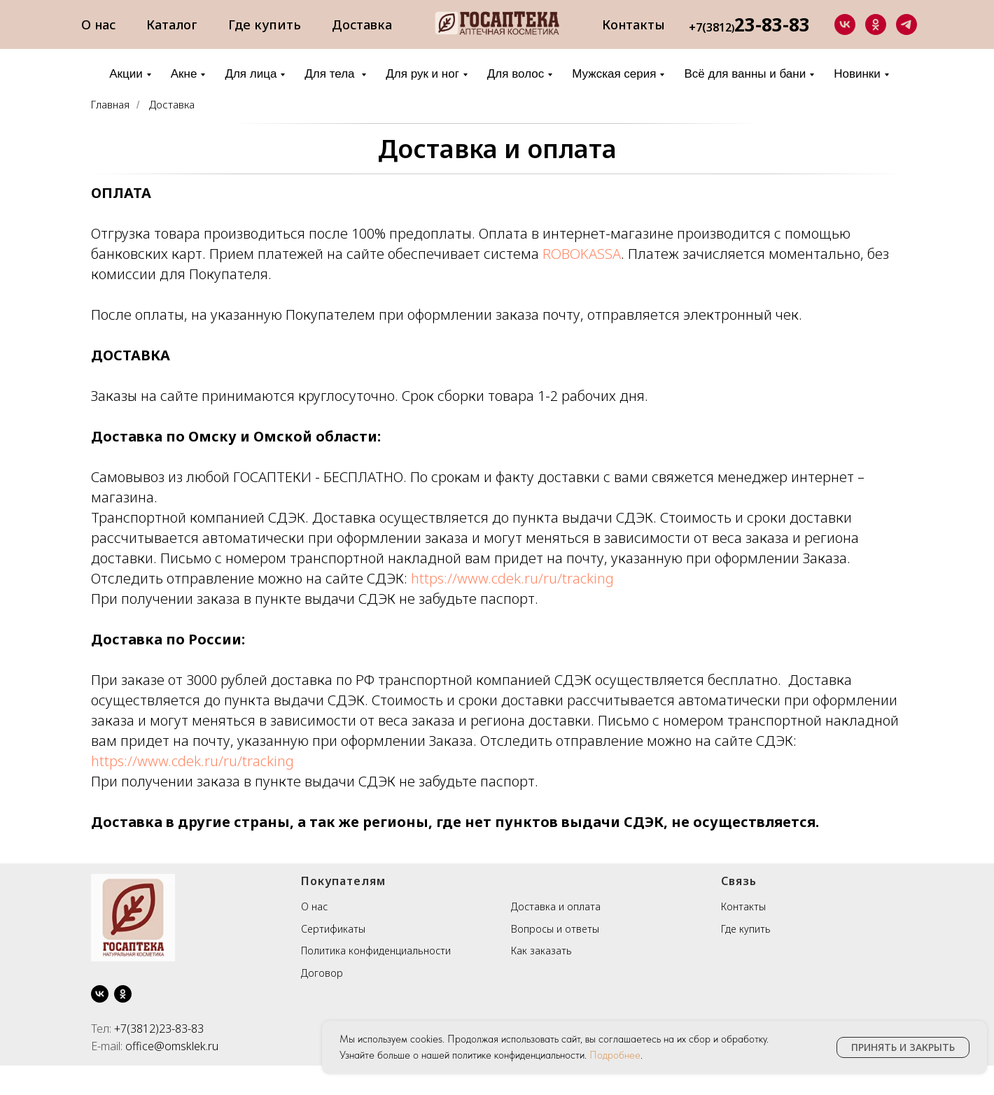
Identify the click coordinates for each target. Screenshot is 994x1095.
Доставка (362, 24)
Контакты (633, 24)
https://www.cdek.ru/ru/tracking (512, 578)
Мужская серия (614, 73)
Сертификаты (333, 928)
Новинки (857, 73)
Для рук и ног (422, 73)
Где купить (264, 24)
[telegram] (906, 24)
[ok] (875, 24)
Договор (322, 973)
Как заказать (541, 950)
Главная (110, 104)
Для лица (250, 73)
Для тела (331, 73)
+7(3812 (710, 27)
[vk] (844, 24)
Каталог (171, 24)
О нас (98, 24)
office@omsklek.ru (171, 1046)
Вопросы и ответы (555, 928)
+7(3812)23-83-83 (159, 1028)
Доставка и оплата (497, 149)
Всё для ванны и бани (745, 73)
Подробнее (614, 1055)
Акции (126, 73)
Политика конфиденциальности (376, 950)
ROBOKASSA (580, 253)
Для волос (515, 73)
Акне (184, 73)
